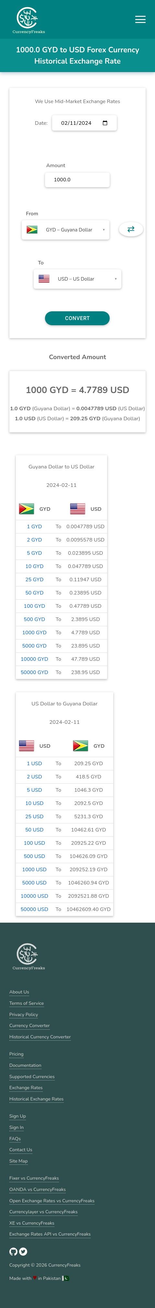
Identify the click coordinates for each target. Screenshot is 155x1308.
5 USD (34, 790)
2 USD (34, 776)
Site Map (18, 1161)
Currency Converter (29, 1025)
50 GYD (34, 592)
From (32, 213)
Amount (55, 165)
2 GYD (34, 539)
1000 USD (34, 869)
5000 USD (34, 882)
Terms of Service (26, 1003)
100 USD (34, 843)
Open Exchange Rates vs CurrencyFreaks (51, 1200)
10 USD (34, 803)
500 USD (34, 856)
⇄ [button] (131, 229)
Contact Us (20, 1149)
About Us (19, 992)
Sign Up (17, 1116)
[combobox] (65, 230)
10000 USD (35, 896)
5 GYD (34, 553)
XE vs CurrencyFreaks (31, 1223)
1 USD (34, 763)
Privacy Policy (23, 1014)
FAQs (15, 1138)
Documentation (25, 1065)
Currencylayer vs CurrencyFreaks (43, 1211)
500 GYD (34, 619)
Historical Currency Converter (40, 1037)
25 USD (34, 816)
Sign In (16, 1127)
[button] (140, 19)
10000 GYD (34, 659)
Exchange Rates (26, 1087)
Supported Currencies (32, 1076)
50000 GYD (34, 672)
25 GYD (34, 579)
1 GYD (34, 526)
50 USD (34, 829)
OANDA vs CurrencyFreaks (37, 1189)
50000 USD (35, 909)
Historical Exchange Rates (36, 1099)
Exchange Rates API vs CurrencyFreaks (50, 1234)
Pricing (16, 1054)
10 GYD (34, 566)
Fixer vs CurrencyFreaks (34, 1178)
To (41, 262)
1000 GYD (34, 632)
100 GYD (34, 606)
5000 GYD (34, 645)
